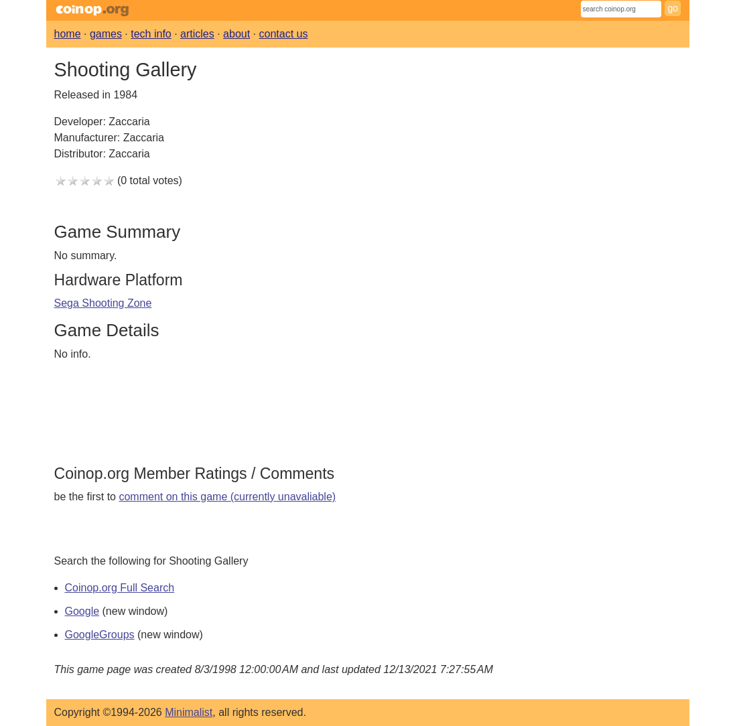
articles (197, 34)
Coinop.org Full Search (120, 587)
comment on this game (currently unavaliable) (227, 496)
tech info (151, 34)
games (106, 34)
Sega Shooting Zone (103, 303)
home (67, 34)
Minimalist (188, 712)
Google (82, 611)
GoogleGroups (100, 634)
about (236, 34)
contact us (283, 34)
